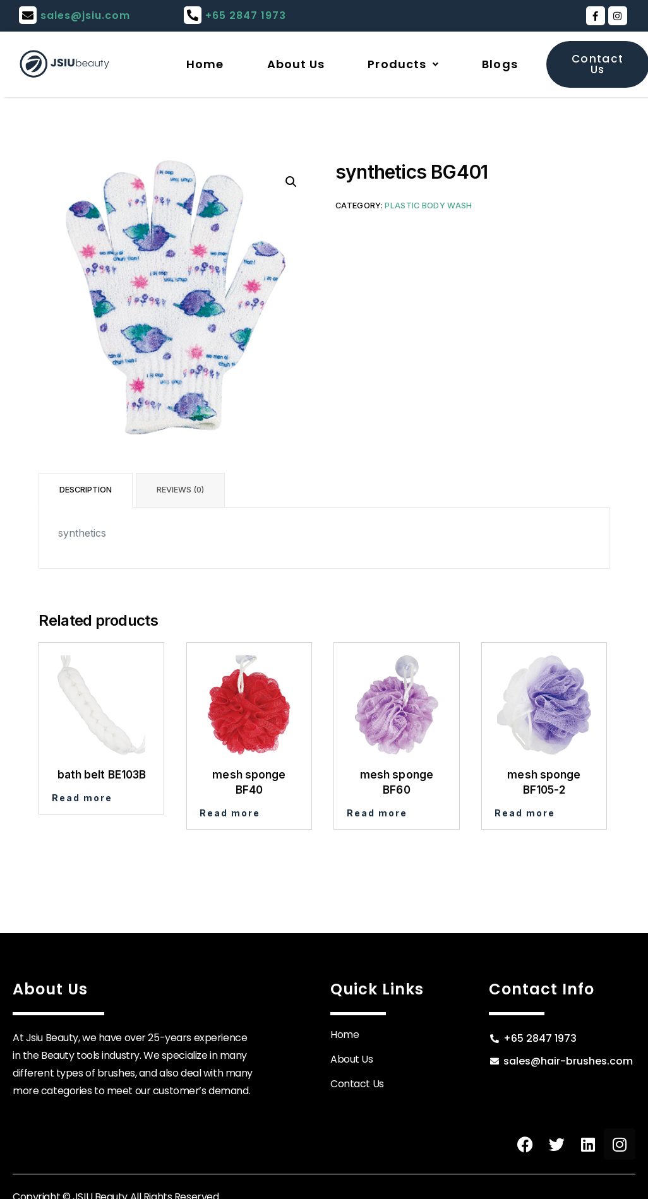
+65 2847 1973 (245, 15)
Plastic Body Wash (428, 205)
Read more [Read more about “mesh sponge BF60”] (377, 813)
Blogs (500, 64)
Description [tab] (85, 489)
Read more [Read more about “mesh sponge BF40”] (230, 813)
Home (205, 64)
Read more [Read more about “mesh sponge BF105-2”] (525, 813)
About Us (296, 64)
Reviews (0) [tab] (180, 489)
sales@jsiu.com (85, 15)
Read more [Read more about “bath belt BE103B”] (82, 797)
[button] (291, 181)
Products (403, 64)
